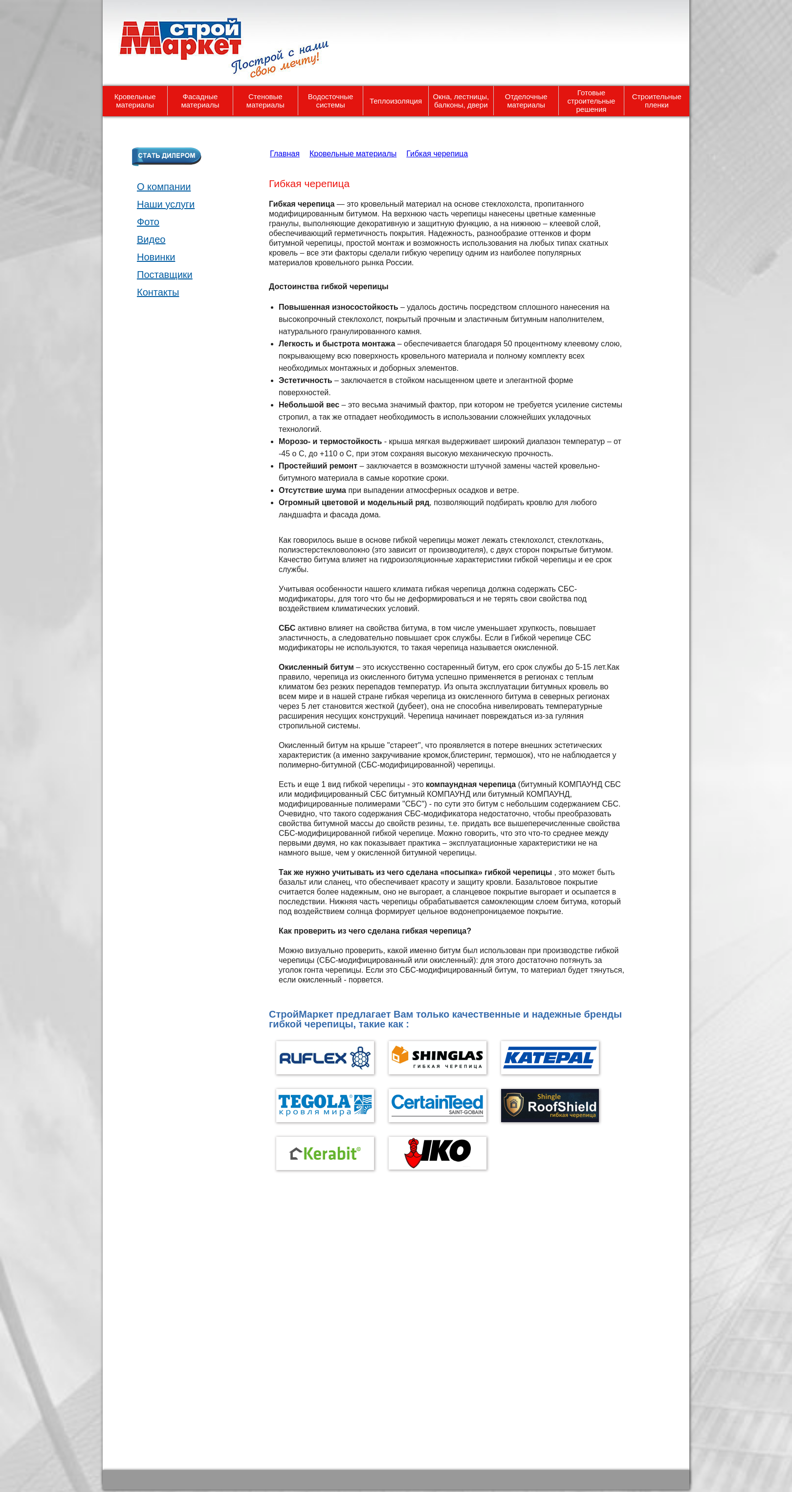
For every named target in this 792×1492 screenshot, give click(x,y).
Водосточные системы (330, 100)
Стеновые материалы (265, 100)
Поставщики (165, 274)
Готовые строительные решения (591, 100)
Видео (151, 239)
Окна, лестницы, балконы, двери (461, 100)
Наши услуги (166, 204)
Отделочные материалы (526, 100)
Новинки (156, 257)
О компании (164, 186)
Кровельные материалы (135, 100)
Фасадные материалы (200, 100)
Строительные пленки (657, 100)
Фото (148, 221)
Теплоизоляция (396, 101)
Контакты (158, 292)
